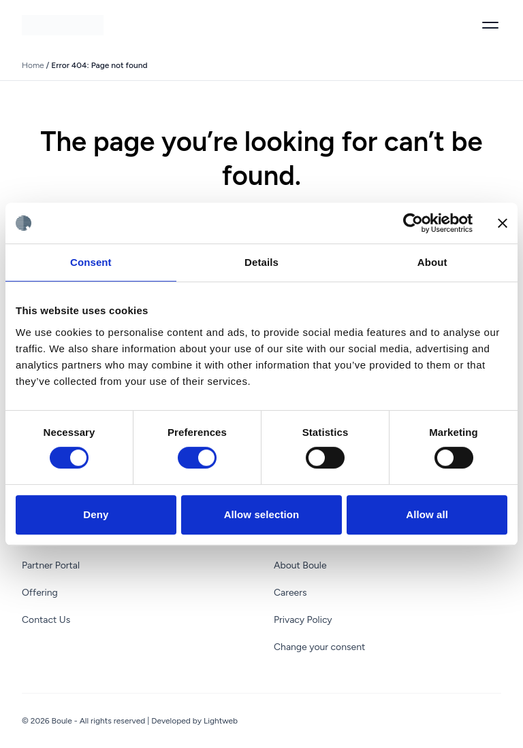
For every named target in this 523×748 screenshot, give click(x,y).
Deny (95, 514)
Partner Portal (51, 565)
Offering (40, 592)
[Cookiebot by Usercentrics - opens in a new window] (413, 223)
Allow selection (262, 514)
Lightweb (221, 721)
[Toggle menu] (490, 25)
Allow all (427, 514)
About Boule (300, 565)
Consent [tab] (91, 262)
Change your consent (319, 647)
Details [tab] (261, 262)
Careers (290, 592)
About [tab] (432, 262)
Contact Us (46, 620)
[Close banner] (502, 223)
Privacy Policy (303, 620)
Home (33, 65)
